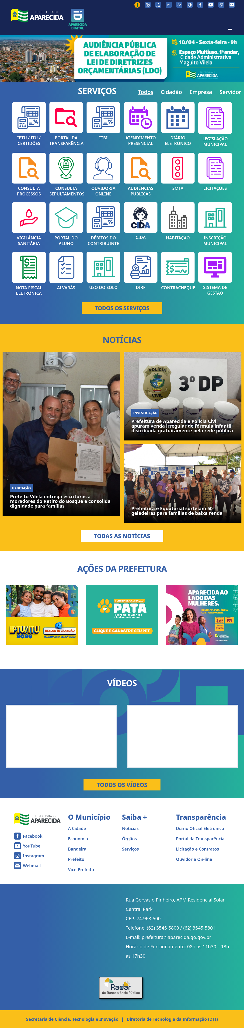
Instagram (33, 855)
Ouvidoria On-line (194, 859)
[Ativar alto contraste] (190, 5)
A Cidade (77, 828)
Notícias (130, 828)
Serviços (130, 849)
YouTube (31, 846)
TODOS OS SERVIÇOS (122, 308)
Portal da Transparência (200, 838)
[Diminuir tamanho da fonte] (169, 5)
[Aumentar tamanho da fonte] (179, 5)
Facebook (32, 836)
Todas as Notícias (122, 536)
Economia (78, 838)
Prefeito (76, 859)
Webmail (32, 865)
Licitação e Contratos (197, 849)
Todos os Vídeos (122, 785)
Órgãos (129, 838)
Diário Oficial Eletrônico (200, 828)
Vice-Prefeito (81, 869)
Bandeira (77, 849)
